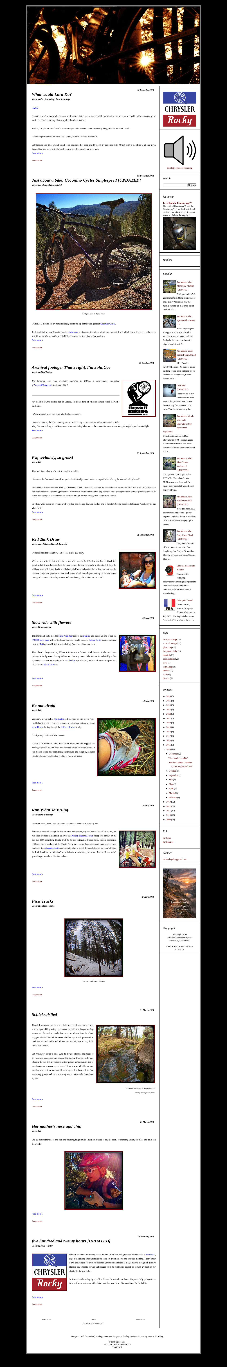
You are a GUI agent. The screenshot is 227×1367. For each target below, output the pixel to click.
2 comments (37, 160)
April (171, 788)
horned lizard (37, 727)
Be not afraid (43, 705)
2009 (168, 819)
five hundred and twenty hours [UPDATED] (71, 1241)
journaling (50, 99)
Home (93, 1319)
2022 (168, 714)
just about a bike (45, 185)
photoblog (46, 627)
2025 (168, 700)
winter (51, 906)
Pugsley (86, 636)
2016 (168, 740)
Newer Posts (46, 1319)
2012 (168, 806)
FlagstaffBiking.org (42, 385)
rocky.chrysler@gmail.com (174, 859)
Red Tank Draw (46, 539)
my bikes (167, 838)
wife (65, 544)
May (171, 784)
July (171, 779)
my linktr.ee (168, 842)
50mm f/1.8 (49, 664)
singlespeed (73, 332)
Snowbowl (150, 1254)
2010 (168, 815)
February (173, 797)
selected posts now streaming (179, 168)
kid (39, 462)
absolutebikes (169, 659)
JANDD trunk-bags (40, 640)
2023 (168, 709)
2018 (168, 731)
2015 (168, 745)
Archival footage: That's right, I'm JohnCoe (71, 367)
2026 (168, 696)
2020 (168, 722)
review (166, 670)
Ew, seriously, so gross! (52, 457)
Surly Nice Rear (66, 636)
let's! (165, 663)
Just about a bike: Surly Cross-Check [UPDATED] (185, 535)
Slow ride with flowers (51, 622)
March (172, 793)
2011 (168, 810)
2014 (168, 749)
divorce (166, 678)
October (172, 771)
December (173, 754)
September (174, 775)
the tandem (59, 719)
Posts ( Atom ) (98, 1323)
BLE (39, 627)
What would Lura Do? (52, 94)
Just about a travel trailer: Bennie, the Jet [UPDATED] (186, 355)
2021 (168, 718)
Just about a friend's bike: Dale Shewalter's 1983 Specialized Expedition (178, 424)
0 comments (37, 437)
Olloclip (71, 660)
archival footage (45, 372)
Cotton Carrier (95, 640)
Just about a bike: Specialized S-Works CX (186, 320)
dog (40, 544)
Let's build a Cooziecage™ (177, 203)
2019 (168, 727)
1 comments (37, 347)
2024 (168, 705)
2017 (168, 736)
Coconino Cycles (107, 324)
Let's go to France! (185, 600)
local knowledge (63, 99)
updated (58, 185)
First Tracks (43, 901)
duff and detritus (68, 727)
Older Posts (140, 1319)
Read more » (37, 153)
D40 (42, 644)
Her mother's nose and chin (57, 1126)
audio (41, 99)
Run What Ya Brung (50, 810)
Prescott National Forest (82, 836)
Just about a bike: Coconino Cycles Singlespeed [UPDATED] (86, 180)
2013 (168, 802)
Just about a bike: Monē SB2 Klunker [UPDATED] (185, 286)
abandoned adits (52, 848)
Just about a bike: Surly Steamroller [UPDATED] (184, 500)
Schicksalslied (44, 1014)
